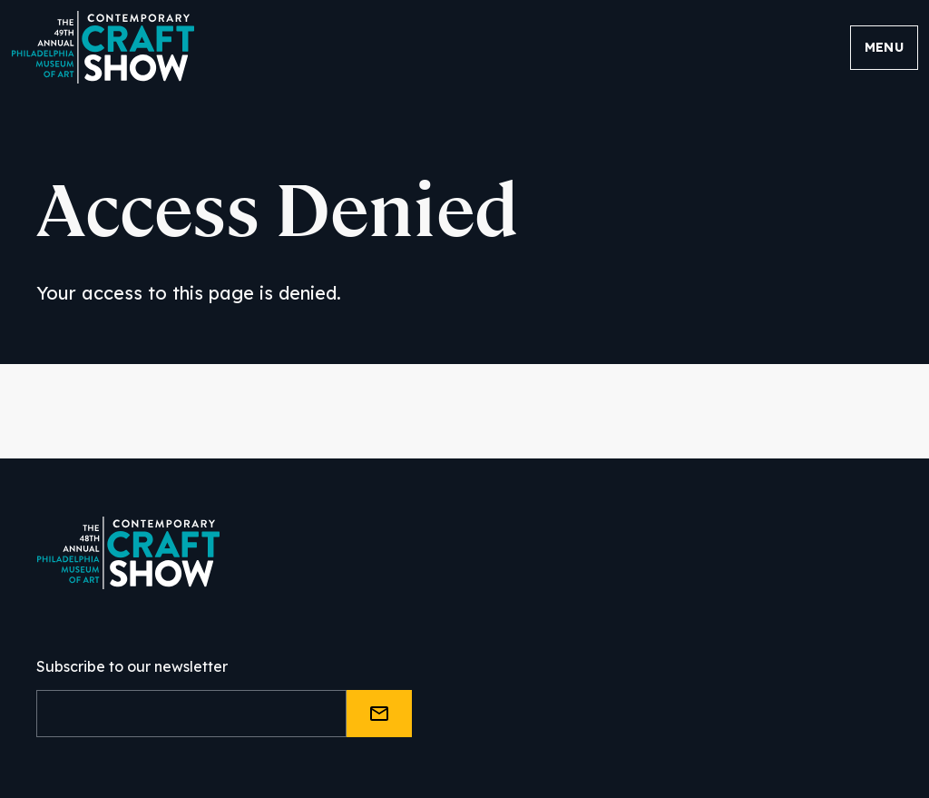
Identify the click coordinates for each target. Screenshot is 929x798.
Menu (884, 47)
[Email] (191, 713)
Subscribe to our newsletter (132, 666)
